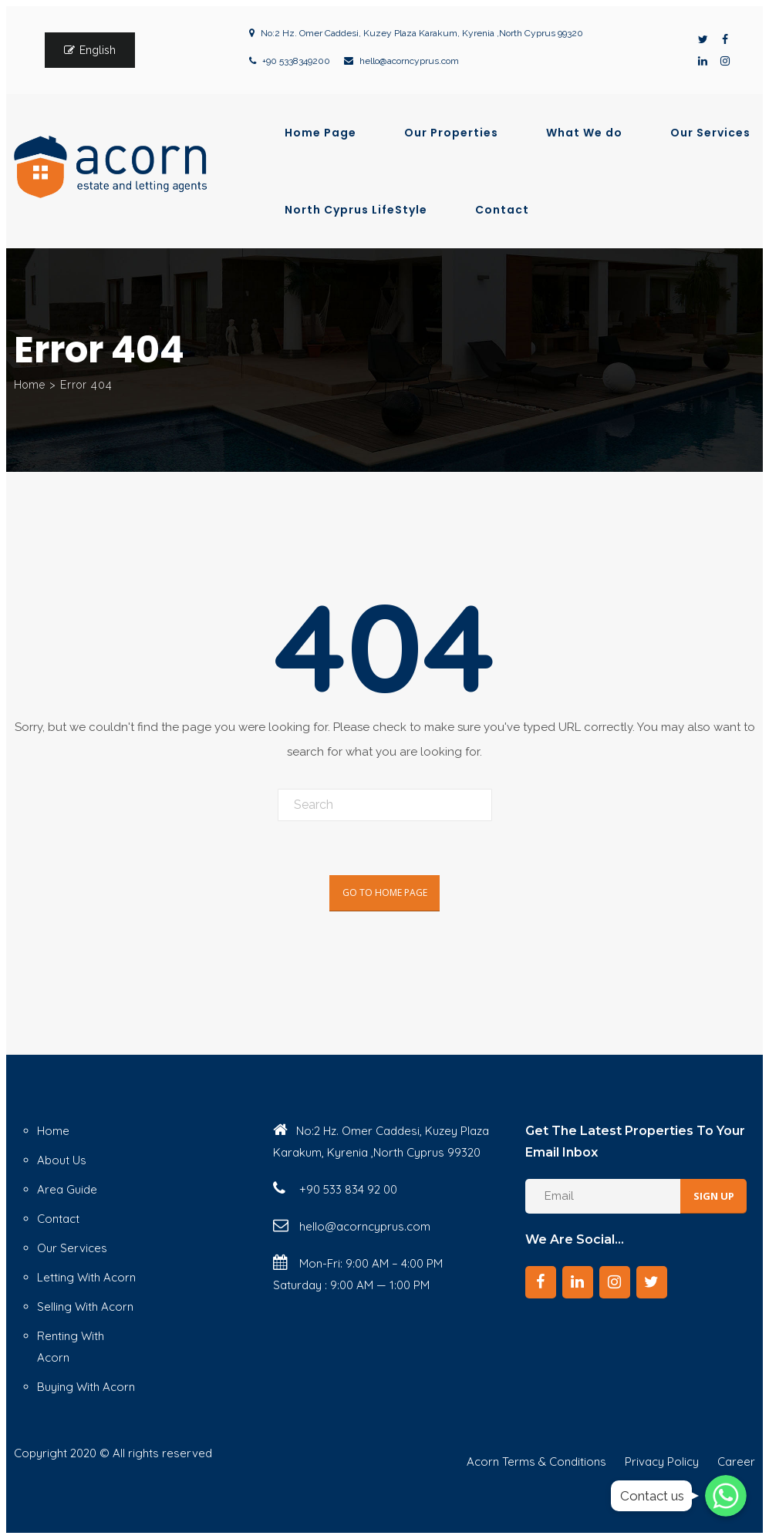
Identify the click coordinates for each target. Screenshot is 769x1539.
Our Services (710, 132)
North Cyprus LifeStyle (356, 210)
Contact (502, 210)
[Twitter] (651, 1282)
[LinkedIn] (577, 1282)
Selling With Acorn (85, 1306)
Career (736, 1461)
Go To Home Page (384, 892)
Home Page (320, 132)
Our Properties (451, 132)
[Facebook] (540, 1282)
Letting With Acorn (86, 1277)
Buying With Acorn (86, 1386)
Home (30, 385)
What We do (584, 132)
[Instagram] (614, 1282)
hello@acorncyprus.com (409, 61)
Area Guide (67, 1189)
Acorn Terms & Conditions (536, 1461)
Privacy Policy (662, 1461)
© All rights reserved (155, 1453)
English (97, 50)
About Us (61, 1160)
